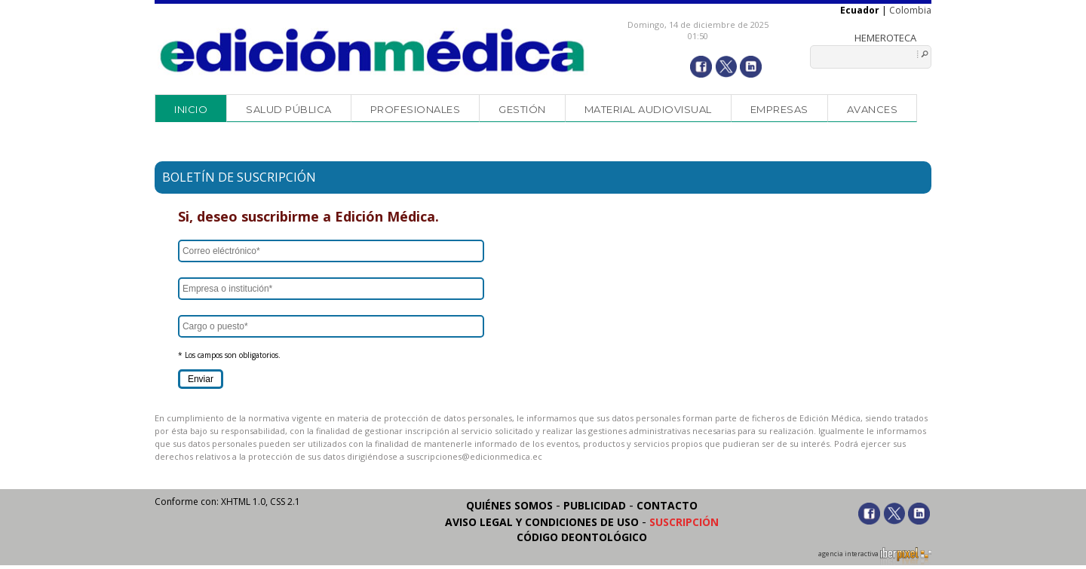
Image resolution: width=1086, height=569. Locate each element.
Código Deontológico (582, 537)
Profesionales (415, 109)
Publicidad (594, 505)
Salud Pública (289, 109)
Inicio (190, 109)
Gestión (522, 109)
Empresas (779, 109)
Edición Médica (373, 50)
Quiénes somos (509, 505)
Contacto (667, 505)
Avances (872, 109)
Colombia (910, 10)
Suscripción (684, 522)
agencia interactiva (874, 556)
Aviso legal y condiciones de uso (542, 522)
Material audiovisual (648, 109)
